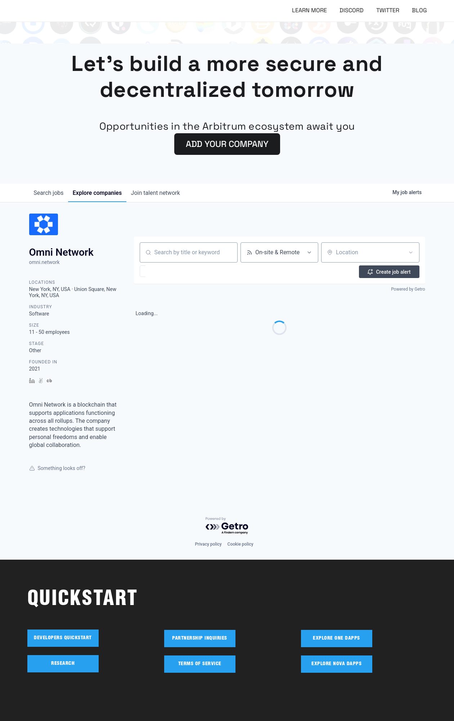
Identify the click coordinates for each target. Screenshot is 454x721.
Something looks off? (57, 468)
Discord (352, 10)
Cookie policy (240, 544)
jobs (50, 192)
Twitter (387, 10)
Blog (419, 10)
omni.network (44, 262)
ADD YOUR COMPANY (227, 143)
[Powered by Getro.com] (227, 526)
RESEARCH (63, 663)
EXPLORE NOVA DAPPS (336, 664)
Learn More (309, 10)
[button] (164, 271)
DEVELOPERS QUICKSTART (63, 638)
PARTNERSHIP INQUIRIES (199, 638)
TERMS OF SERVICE (199, 664)
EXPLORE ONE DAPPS (336, 638)
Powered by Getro (408, 288)
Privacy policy (208, 544)
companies (100, 192)
